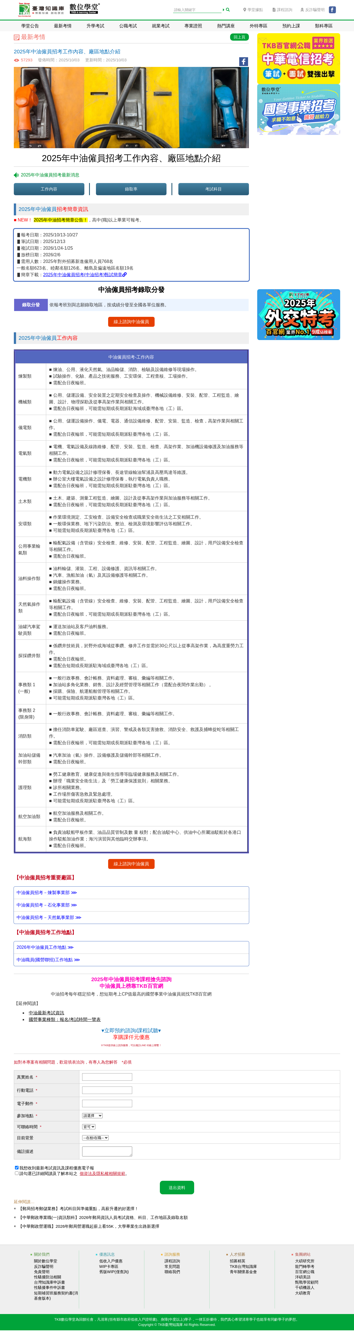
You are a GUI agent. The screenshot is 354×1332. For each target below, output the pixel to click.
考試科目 (213, 189)
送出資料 (177, 1189)
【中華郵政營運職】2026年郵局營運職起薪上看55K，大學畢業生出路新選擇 (88, 1228)
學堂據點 (253, 10)
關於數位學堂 (45, 1262)
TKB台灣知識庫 (243, 1268)
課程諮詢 (282, 10)
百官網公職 (304, 1273)
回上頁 (239, 37)
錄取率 (131, 189)
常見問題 (172, 1268)
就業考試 (161, 25)
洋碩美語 (303, 1278)
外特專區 (258, 25)
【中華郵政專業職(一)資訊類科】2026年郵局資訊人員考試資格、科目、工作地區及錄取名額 (103, 1219)
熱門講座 (226, 25)
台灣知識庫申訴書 (49, 1284)
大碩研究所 (304, 1262)
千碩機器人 (304, 1289)
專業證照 (193, 25)
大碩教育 (303, 1294)
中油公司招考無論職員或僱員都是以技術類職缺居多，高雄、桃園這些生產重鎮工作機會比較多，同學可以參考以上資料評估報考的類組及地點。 (131, 947)
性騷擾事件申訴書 (49, 1289)
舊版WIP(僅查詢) (114, 1273)
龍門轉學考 (304, 1268)
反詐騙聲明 (313, 10)
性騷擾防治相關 (47, 1278)
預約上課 (291, 25)
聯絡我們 (172, 1273)
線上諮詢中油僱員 (131, 321)
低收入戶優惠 (111, 1262)
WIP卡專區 (108, 1268)
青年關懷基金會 (243, 1273)
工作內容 (49, 189)
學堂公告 (30, 25)
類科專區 (324, 25)
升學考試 (95, 25)
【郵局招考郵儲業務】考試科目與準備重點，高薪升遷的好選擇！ (78, 1210)
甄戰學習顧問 (306, 1284)
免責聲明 (42, 1273)
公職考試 (128, 25)
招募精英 (237, 1262)
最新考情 (63, 25)
